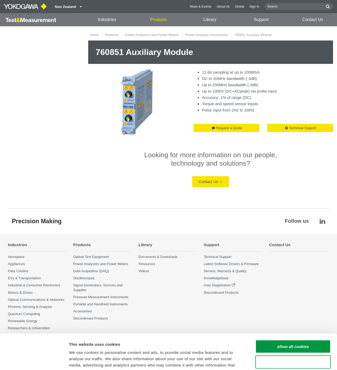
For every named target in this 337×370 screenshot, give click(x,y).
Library (210, 19)
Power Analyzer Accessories (206, 35)
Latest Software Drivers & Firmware (231, 264)
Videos (143, 271)
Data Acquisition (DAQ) (91, 271)
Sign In (254, 6)
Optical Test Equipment (91, 257)
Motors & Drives (20, 293)
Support (261, 19)
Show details (276, 359)
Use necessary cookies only (293, 329)
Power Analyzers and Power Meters (152, 35)
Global (239, 6)
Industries (107, 19)
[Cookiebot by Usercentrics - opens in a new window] (34, 360)
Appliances (16, 264)
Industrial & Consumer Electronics (34, 285)
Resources (146, 264)
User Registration (217, 285)
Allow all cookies (293, 313)
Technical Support (300, 128)
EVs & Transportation (24, 278)
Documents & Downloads (157, 257)
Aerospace (16, 257)
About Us (223, 6)
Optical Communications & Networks (36, 300)
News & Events (200, 6)
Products (158, 19)
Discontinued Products (221, 293)
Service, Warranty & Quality (225, 271)
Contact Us (312, 19)
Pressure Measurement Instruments (100, 297)
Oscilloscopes (84, 278)
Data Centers (18, 271)
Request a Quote (227, 128)
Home (94, 35)
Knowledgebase (216, 278)
